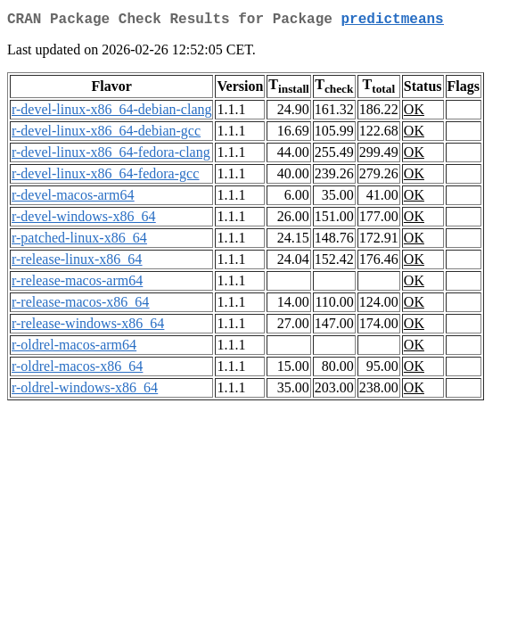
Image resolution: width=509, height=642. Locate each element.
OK (414, 112)
